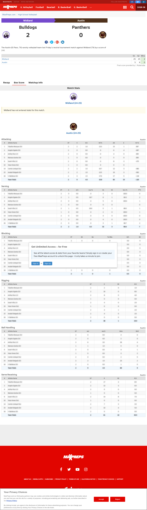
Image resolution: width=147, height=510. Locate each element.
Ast (88, 331)
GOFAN (16, 2)
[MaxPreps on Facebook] (132, 1)
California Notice (88, 479)
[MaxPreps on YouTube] (77, 469)
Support (120, 479)
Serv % (125, 190)
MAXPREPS (7, 2)
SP (68, 143)
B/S (128, 237)
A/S (77, 190)
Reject (117, 499)
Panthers (81, 27)
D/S (135, 284)
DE (118, 284)
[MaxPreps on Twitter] (138, 1)
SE (112, 190)
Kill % (100, 143)
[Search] (132, 7)
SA (103, 190)
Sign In (35, 263)
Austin (81, 20)
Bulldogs (28, 27)
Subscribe (49, 479)
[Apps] (124, 7)
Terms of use (74, 479)
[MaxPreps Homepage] (73, 457)
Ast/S (103, 331)
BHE (137, 331)
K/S (86, 143)
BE (140, 237)
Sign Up (48, 263)
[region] (73, 499)
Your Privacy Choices (106, 479)
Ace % (91, 190)
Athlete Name (12, 143)
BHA (121, 331)
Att (114, 143)
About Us (27, 479)
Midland (28, 20)
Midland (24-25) (73, 102)
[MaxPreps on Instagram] (143, 1)
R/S (135, 378)
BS (82, 237)
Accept (101, 499)
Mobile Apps (38, 479)
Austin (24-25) (73, 132)
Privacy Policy (60, 479)
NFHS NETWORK (27, 2)
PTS (139, 190)
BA (93, 237)
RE (118, 378)
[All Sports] (90, 7)
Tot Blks (109, 237)
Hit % (137, 143)
